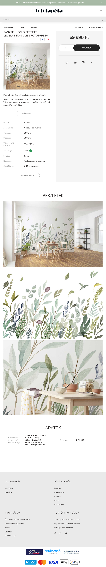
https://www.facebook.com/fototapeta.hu (55, 533)
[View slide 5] (30, 86)
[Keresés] (53, 19)
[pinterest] (48, 39)
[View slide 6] (33, 86)
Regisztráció (59, 493)
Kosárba (86, 48)
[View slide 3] (25, 86)
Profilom (57, 497)
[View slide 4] (28, 86)
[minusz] (62, 48)
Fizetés (7, 528)
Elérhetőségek (10, 536)
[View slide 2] (22, 86)
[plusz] (70, 48)
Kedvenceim (59, 505)
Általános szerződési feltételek (17, 520)
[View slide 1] (18, 86)
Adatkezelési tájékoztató (14, 524)
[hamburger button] (5, 11)
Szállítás (8, 532)
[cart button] (101, 11)
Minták (22, 27)
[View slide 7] (36, 86)
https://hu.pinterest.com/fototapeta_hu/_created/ (66, 533)
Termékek (8, 493)
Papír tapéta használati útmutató (67, 524)
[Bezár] (102, 3)
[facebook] (42, 39)
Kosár (56, 501)
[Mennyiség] (66, 48)
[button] (67, 62)
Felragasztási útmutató (63, 528)
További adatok (27, 175)
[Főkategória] (8, 27)
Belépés (57, 488)
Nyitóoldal (9, 488)
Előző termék (79, 27)
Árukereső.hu (52, 554)
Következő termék (94, 27)
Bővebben (26, 113)
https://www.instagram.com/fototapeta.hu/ (60, 533)
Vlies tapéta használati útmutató (67, 519)
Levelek (34, 27)
